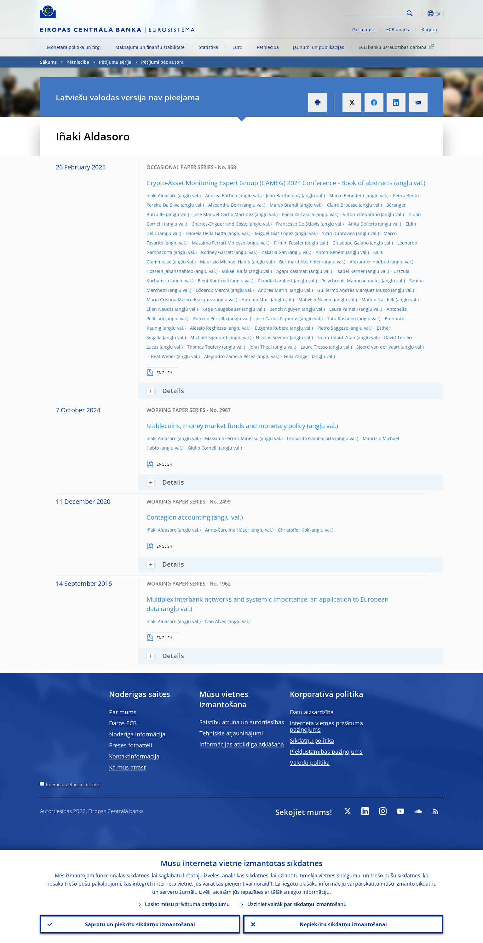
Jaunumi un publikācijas (318, 47)
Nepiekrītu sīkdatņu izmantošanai (343, 924)
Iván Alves (215, 621)
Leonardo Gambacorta (310, 438)
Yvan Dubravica (338, 233)
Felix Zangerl (297, 356)
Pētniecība (268, 47)
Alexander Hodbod (369, 262)
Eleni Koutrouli (213, 281)
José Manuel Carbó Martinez (223, 214)
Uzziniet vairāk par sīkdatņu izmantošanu (297, 904)
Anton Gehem (330, 252)
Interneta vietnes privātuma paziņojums (326, 726)
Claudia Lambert (275, 281)
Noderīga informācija (137, 734)
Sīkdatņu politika (312, 740)
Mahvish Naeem (315, 300)
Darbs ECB (123, 723)
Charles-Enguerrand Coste (219, 224)
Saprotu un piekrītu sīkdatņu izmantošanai (140, 924)
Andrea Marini (273, 290)
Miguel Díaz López (274, 233)
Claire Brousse (342, 205)
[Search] (373, 12)
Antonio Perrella (210, 318)
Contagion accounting (178, 517)
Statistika (208, 47)
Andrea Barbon (221, 195)
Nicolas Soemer (272, 337)
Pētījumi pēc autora (162, 62)
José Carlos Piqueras (277, 318)
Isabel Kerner (350, 271)
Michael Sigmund (208, 337)
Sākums (48, 62)
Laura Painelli (343, 309)
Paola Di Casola (298, 214)
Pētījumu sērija (115, 62)
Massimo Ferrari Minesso (218, 243)
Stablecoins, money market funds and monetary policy (226, 425)
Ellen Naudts (160, 309)
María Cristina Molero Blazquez (180, 300)
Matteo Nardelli (377, 300)
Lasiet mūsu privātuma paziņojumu (187, 904)
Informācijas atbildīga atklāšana (241, 744)
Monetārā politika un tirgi (74, 47)
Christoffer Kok (293, 530)
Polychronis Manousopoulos (351, 281)
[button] (421, 13)
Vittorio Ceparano (361, 214)
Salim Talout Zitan (336, 337)
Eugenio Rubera (272, 328)
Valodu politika (310, 762)
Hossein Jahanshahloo (170, 271)
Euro (237, 47)
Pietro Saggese (332, 328)
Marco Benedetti (346, 195)
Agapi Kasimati (292, 271)
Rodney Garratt (217, 252)
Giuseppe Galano (350, 243)
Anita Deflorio (362, 224)
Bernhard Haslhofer (300, 262)
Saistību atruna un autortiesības (241, 722)
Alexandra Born (224, 205)
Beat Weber (163, 356)
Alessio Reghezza (208, 328)
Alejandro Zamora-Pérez (229, 356)
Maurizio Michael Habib (225, 262)
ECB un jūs (397, 29)
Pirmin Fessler (289, 243)
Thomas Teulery (204, 347)
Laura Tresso (314, 347)
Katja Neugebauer (221, 309)
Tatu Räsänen (341, 318)
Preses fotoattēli (130, 745)
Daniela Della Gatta (206, 233)
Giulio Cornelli (203, 448)
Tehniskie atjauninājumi (231, 733)
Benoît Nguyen (285, 309)
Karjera (429, 29)
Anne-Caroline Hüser (227, 530)
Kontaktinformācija (134, 756)
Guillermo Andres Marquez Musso (353, 290)
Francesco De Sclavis (297, 224)
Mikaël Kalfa (235, 271)
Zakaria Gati (274, 252)
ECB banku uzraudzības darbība (397, 47)
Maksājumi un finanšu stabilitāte (150, 47)
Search (410, 13)
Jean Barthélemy (283, 195)
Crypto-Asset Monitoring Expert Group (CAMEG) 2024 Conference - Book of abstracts (270, 183)
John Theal (261, 347)
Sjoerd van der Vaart (378, 347)
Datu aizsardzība (312, 712)
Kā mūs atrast (127, 767)
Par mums (363, 29)
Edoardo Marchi (212, 290)
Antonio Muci (256, 300)
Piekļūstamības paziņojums (326, 751)
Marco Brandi (284, 205)
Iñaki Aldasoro (161, 195)
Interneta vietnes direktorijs (73, 784)
